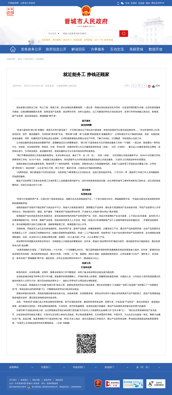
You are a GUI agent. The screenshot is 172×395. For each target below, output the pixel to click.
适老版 (141, 3)
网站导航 (36, 380)
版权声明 (47, 380)
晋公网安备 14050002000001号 (45, 387)
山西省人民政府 (27, 3)
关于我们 (13, 380)
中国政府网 (13, 3)
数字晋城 (109, 40)
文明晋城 (88, 40)
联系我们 (24, 380)
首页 (20, 59)
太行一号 (98, 40)
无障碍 (133, 3)
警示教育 (57, 40)
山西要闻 (39, 59)
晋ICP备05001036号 (17, 387)
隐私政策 (59, 380)
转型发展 (77, 40)
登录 (127, 3)
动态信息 (28, 59)
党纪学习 (67, 40)
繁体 (148, 3)
